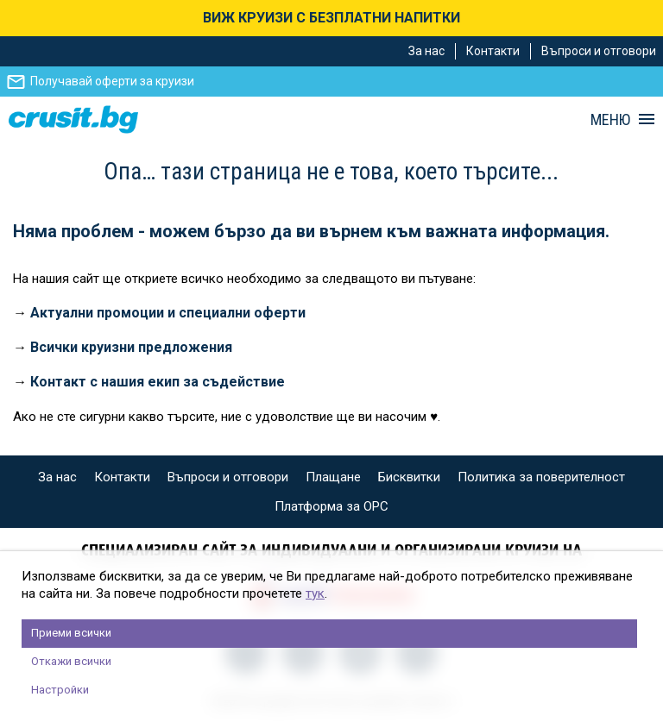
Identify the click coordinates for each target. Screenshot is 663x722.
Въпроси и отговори (598, 51)
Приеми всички (71, 632)
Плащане (333, 477)
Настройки (60, 689)
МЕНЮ (610, 120)
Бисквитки (409, 477)
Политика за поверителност (541, 477)
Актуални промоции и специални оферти (168, 312)
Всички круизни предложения (131, 347)
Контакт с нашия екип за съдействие (157, 382)
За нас (426, 51)
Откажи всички (71, 661)
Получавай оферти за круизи (112, 81)
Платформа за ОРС (331, 506)
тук (315, 593)
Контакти (493, 51)
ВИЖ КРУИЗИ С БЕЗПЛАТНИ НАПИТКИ (331, 17)
